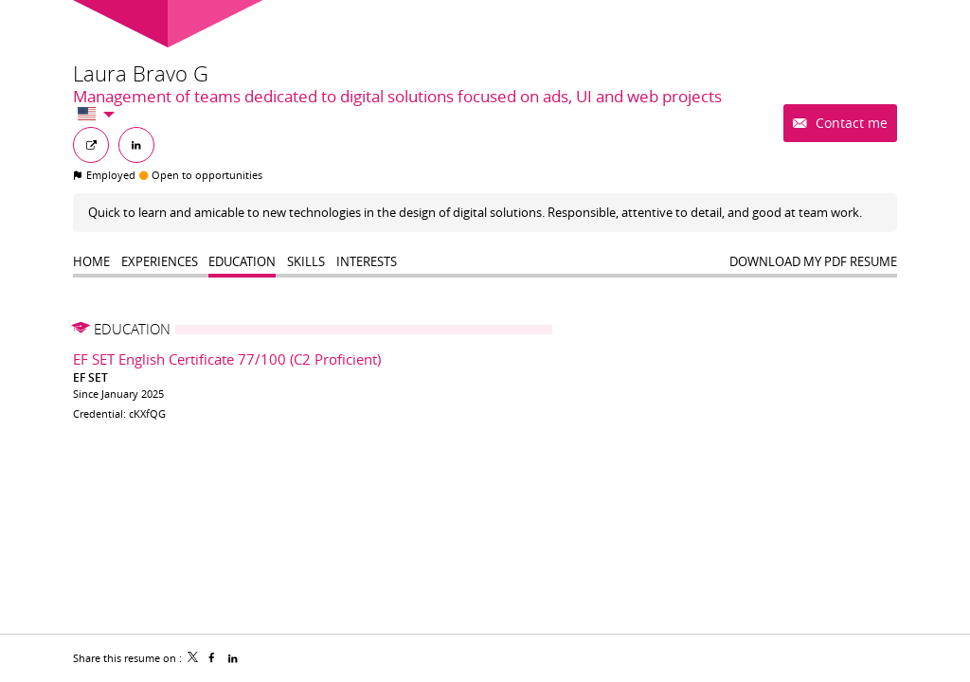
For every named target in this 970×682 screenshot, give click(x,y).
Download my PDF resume (813, 261)
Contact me (850, 123)
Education (132, 328)
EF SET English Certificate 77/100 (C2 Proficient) (227, 359)
